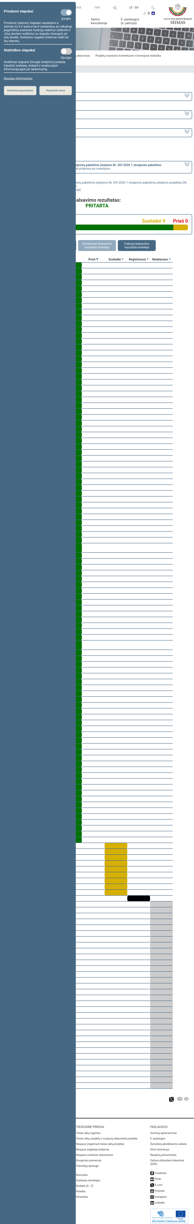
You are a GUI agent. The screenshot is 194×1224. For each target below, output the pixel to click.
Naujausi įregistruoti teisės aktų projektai (100, 1141)
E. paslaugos (157, 1135)
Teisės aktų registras (88, 1130)
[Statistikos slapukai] (66, 51)
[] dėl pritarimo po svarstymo (82, 166)
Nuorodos (82, 1172)
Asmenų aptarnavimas (163, 1130)
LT (131, 7)
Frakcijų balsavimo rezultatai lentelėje (136, 245)
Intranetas (82, 1194)
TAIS (78, 7)
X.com (158, 1182)
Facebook (160, 1170)
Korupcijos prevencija (88, 1157)
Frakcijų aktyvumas (78, 55)
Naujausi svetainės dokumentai (94, 1152)
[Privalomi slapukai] (66, 12)
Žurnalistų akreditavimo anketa (168, 1141)
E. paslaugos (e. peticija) (130, 21)
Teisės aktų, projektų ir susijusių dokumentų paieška (106, 1135)
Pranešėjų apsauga (87, 1163)
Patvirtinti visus (55, 90)
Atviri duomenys (159, 1146)
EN (136, 7)
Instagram (161, 1194)
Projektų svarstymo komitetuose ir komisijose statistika (128, 55)
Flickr (158, 1176)
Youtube (159, 1188)
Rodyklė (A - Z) (84, 1183)
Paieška (80, 1188)
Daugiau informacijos (18, 78)
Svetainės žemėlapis (88, 1177)
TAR (97, 7)
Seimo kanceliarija (99, 21)
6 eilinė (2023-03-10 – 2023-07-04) (27, 114)
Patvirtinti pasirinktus (20, 90)
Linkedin (160, 1200)
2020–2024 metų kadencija (22, 96)
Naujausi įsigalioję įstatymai (92, 1146)
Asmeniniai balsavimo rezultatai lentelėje (97, 245)
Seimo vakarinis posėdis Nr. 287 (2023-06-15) (34, 132)
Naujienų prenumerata (163, 1152)
